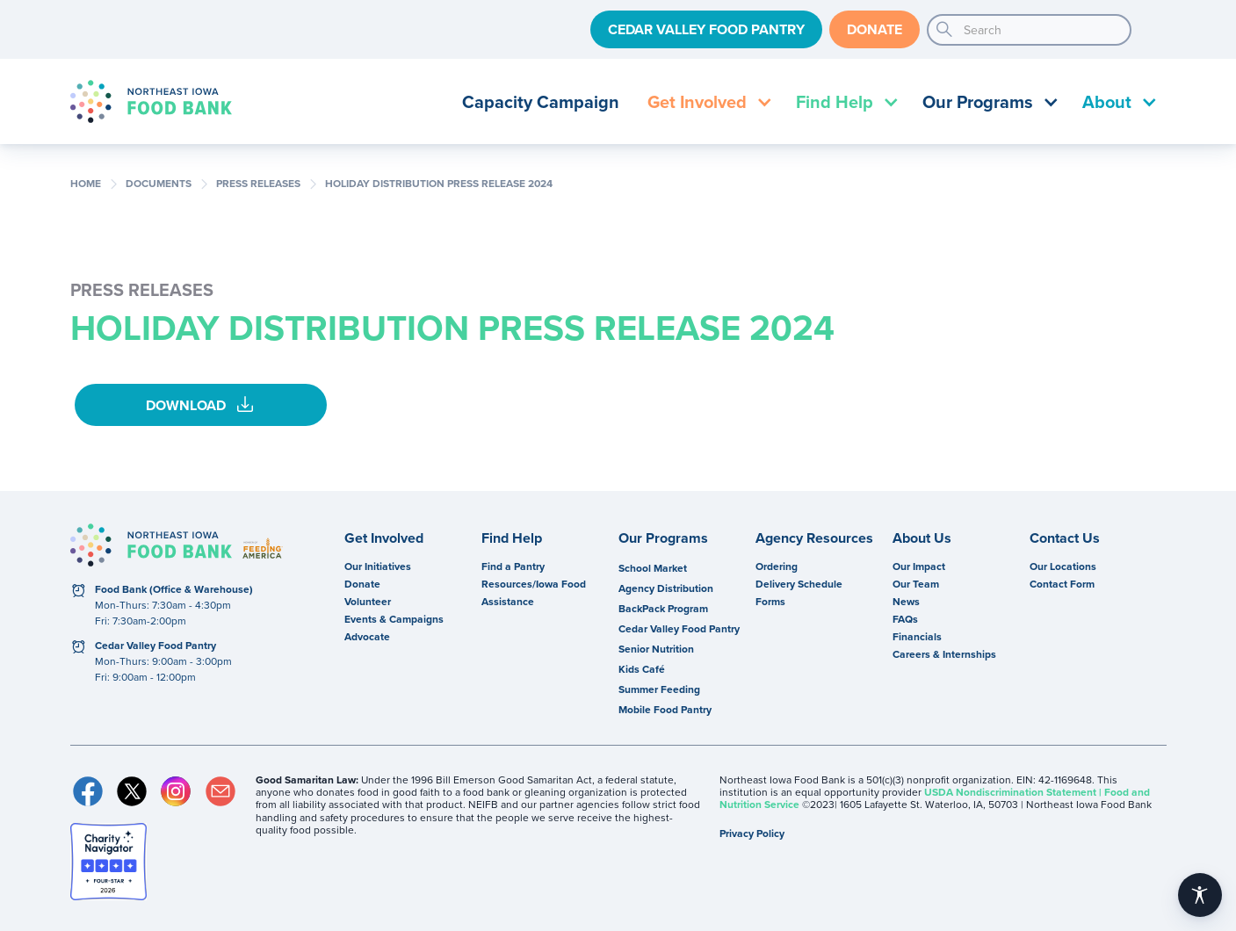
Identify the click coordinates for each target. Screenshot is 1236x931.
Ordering (776, 566)
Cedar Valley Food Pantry (706, 29)
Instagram (175, 791)
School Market (652, 567)
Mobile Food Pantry (665, 709)
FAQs (905, 618)
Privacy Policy (751, 833)
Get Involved (383, 538)
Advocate (367, 636)
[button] (707, 101)
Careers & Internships (944, 653)
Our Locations (1063, 566)
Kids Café (641, 668)
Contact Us (1065, 538)
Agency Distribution (665, 588)
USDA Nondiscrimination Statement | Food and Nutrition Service (934, 798)
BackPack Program (663, 608)
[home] (151, 101)
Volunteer (367, 601)
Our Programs (663, 538)
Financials (917, 636)
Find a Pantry (513, 566)
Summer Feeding (659, 689)
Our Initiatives (377, 566)
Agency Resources (814, 538)
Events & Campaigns (394, 618)
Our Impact (919, 566)
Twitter (131, 791)
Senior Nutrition (656, 648)
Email (220, 791)
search (944, 29)
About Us (922, 538)
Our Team (916, 583)
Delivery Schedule (798, 583)
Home (85, 183)
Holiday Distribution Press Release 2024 (439, 183)
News (906, 601)
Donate (874, 29)
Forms (770, 601)
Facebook (87, 791)
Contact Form (1062, 583)
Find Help (511, 538)
